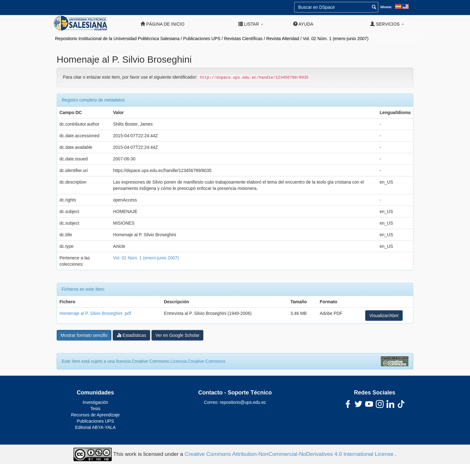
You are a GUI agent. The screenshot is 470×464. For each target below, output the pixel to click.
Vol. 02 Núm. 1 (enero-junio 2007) (335, 38)
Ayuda (303, 24)
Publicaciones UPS (201, 38)
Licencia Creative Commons (198, 361)
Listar (250, 24)
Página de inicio (162, 24)
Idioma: (386, 7)
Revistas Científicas (243, 38)
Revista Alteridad (282, 38)
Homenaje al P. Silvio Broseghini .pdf (95, 313)
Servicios (387, 24)
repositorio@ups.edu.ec (243, 402)
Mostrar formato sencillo (84, 335)
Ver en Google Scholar (178, 335)
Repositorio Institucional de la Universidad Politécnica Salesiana (117, 38)
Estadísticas (131, 335)
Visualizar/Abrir (384, 315)
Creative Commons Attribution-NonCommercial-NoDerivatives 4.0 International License (290, 454)
